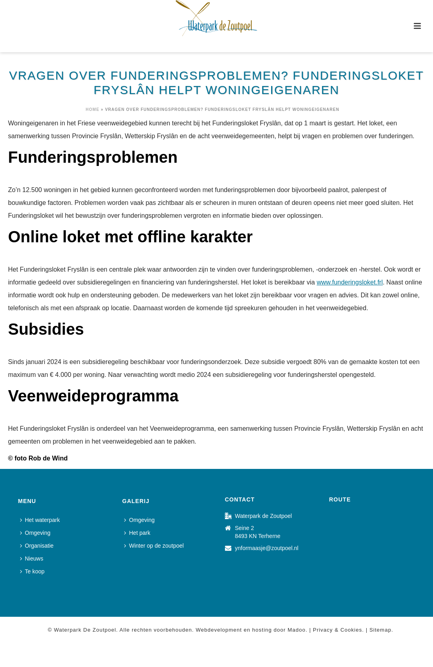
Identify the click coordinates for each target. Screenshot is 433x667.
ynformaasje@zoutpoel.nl (266, 548)
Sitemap (381, 630)
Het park (137, 533)
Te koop (32, 571)
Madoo (297, 630)
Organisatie (37, 545)
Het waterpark (40, 520)
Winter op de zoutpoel (154, 545)
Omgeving (35, 533)
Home (92, 109)
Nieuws (31, 558)
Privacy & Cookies (337, 630)
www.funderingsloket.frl (350, 282)
